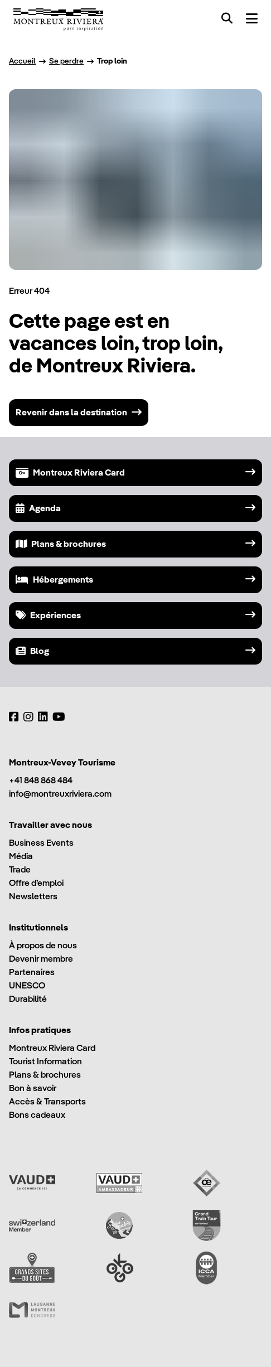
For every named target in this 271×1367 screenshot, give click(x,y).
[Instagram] (28, 717)
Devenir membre (41, 958)
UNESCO (27, 985)
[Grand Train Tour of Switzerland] (206, 1225)
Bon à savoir (32, 1088)
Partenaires (32, 972)
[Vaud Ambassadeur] (119, 1183)
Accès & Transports (47, 1101)
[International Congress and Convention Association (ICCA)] (206, 1267)
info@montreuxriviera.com (60, 793)
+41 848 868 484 (40, 780)
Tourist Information (45, 1061)
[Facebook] (14, 717)
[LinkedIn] (43, 717)
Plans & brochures (45, 1074)
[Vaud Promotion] (32, 1183)
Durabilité (28, 999)
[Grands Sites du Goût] (32, 1267)
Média (21, 856)
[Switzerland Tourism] (32, 1225)
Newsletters (33, 896)
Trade (20, 869)
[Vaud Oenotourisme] (206, 1183)
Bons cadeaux (37, 1115)
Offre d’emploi (36, 883)
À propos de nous (43, 945)
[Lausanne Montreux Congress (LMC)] (32, 1310)
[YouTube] (58, 717)
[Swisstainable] (119, 1225)
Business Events (41, 843)
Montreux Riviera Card (52, 1048)
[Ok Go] (119, 1267)
